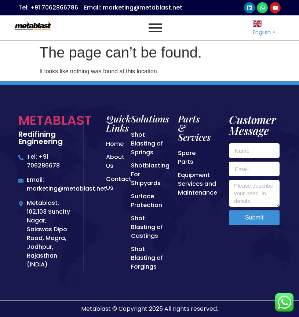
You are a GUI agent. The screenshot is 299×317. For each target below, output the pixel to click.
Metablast (55, 120)
